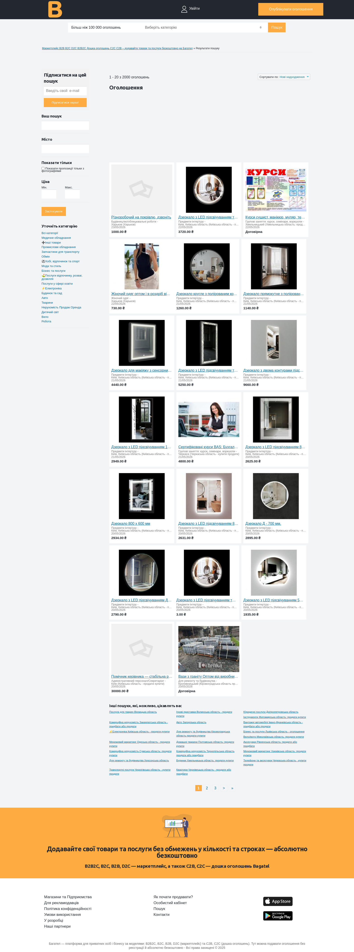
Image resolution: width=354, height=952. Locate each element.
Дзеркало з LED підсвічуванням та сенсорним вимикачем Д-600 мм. (208, 217)
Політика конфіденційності (67, 909)
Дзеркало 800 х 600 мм (130, 523)
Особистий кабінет (170, 903)
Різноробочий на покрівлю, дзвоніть (141, 217)
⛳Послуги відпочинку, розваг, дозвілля (62, 277)
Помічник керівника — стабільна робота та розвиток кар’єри (141, 676)
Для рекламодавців (61, 903)
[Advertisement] (191, 127)
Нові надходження (292, 77)
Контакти (162, 915)
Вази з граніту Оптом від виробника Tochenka (208, 676)
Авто (45, 298)
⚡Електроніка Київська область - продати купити (139, 731)
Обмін (46, 256)
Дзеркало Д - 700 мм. (263, 523)
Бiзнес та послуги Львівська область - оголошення (274, 731)
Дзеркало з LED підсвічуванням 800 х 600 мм (208, 523)
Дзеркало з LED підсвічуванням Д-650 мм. (141, 600)
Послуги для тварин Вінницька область (133, 711)
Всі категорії (50, 233)
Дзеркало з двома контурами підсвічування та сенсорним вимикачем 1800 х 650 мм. (273, 370)
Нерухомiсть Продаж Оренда (61, 307)
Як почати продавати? (173, 897)
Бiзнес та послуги (53, 270)
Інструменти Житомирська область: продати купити (274, 716)
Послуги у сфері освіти (57, 283)
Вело (45, 317)
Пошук (276, 27)
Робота (46, 321)
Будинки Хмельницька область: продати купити (205, 760)
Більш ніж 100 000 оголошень (96, 27)
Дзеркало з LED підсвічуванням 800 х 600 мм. (275, 447)
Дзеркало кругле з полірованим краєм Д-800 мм (206, 294)
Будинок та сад (52, 293)
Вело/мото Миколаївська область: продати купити (273, 736)
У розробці (53, 921)
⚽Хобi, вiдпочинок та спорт (61, 261)
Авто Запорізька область (191, 722)
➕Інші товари (51, 242)
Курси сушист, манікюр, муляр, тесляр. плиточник (275, 217)
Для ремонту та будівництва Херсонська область (139, 760)
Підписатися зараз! (65, 102)
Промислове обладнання (59, 247)
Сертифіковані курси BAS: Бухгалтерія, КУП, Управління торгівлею (208, 447)
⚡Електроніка (52, 288)
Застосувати (54, 211)
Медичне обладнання (56, 237)
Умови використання (62, 915)
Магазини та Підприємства (68, 897)
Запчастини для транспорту (60, 251)
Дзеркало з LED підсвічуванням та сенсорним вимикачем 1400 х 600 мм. (208, 370)
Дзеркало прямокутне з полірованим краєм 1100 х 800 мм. (273, 294)
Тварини (47, 302)
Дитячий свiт (50, 312)
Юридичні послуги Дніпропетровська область (270, 711)
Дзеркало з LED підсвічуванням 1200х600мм (141, 447)
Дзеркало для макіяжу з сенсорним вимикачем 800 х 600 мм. (141, 370)
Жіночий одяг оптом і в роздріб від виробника (141, 294)
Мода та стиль (51, 266)
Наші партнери (57, 926)
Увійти (194, 8)
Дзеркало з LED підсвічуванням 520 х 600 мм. (273, 600)
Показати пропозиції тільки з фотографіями (63, 170)
